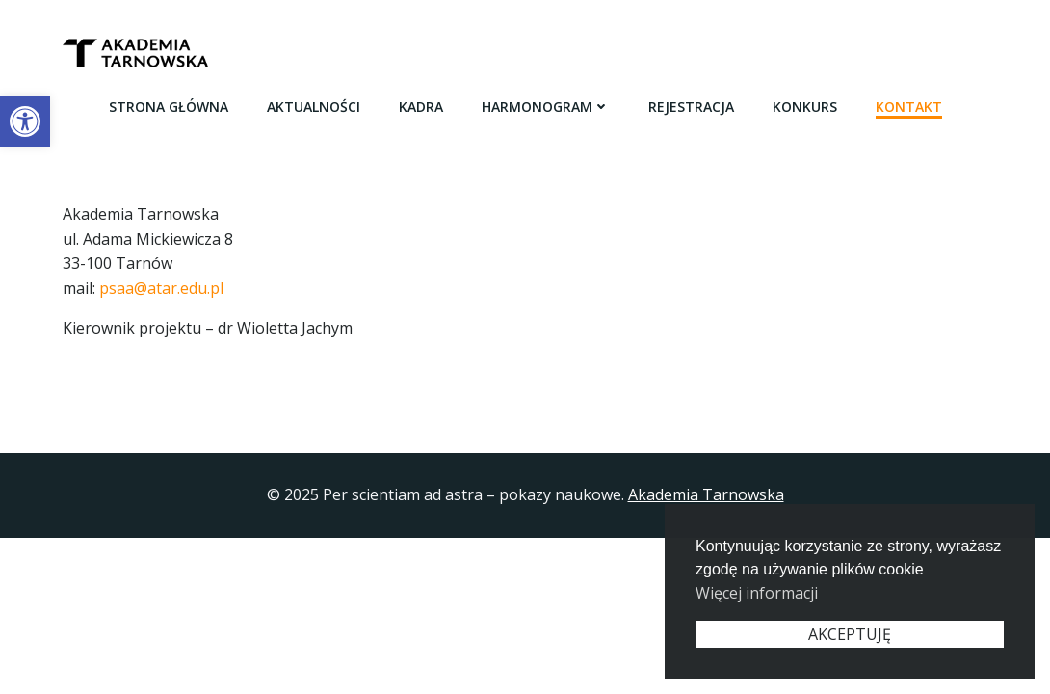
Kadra (421, 106)
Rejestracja (691, 106)
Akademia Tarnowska (706, 494)
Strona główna (168, 106)
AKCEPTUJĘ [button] (849, 634)
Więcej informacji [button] (757, 592)
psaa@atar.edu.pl (161, 288)
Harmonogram (546, 106)
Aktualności (313, 106)
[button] (25, 121)
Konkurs (805, 106)
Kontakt (909, 106)
